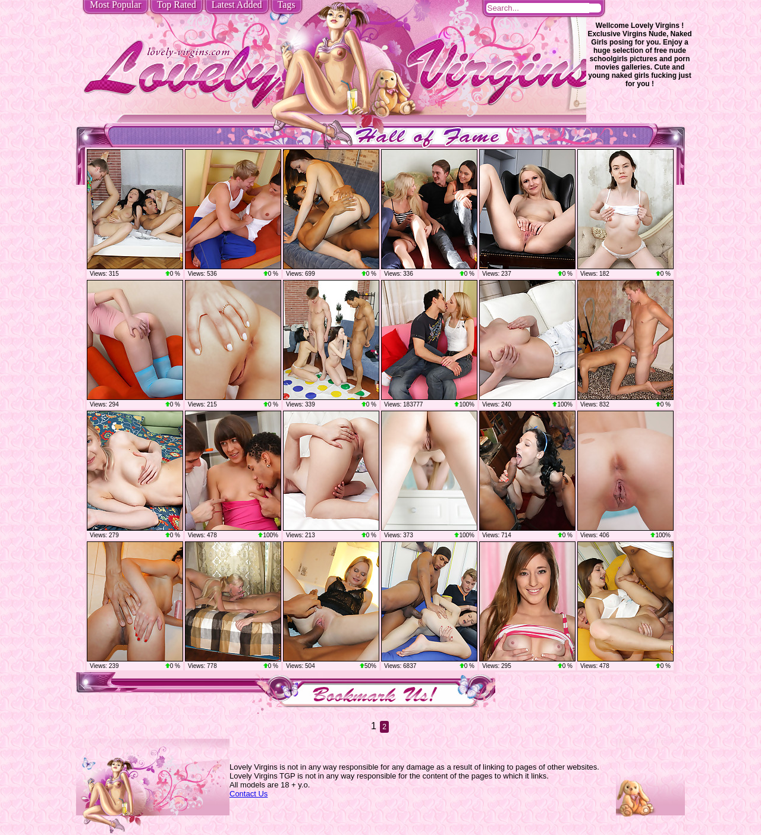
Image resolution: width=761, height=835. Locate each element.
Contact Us (248, 793)
